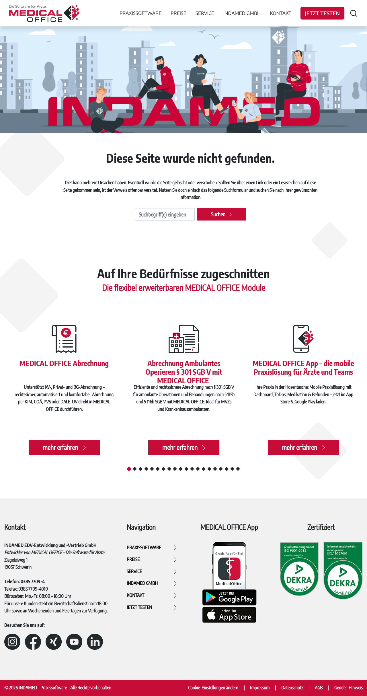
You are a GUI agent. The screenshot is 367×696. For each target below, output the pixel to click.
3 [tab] (140, 469)
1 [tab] (129, 468)
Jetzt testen (322, 13)
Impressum (260, 688)
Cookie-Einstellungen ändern (213, 688)
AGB (319, 688)
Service (205, 13)
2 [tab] (135, 469)
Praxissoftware (140, 13)
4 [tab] (146, 469)
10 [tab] (181, 469)
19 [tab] (232, 469)
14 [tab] (204, 469)
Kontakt (280, 13)
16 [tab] (215, 469)
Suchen (218, 214)
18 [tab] (227, 469)
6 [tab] (158, 469)
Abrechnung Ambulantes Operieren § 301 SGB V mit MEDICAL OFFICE (183, 371)
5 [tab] (152, 469)
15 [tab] (209, 469)
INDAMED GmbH (242, 13)
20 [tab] (238, 469)
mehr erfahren (60, 449)
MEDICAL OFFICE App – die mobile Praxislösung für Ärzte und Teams (303, 366)
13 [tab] (198, 469)
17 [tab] (221, 469)
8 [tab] (169, 469)
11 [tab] (186, 469)
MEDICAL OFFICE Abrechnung (64, 362)
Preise (178, 13)
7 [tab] (163, 469)
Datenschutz (292, 688)
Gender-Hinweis (348, 688)
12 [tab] (192, 469)
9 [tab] (175, 469)
